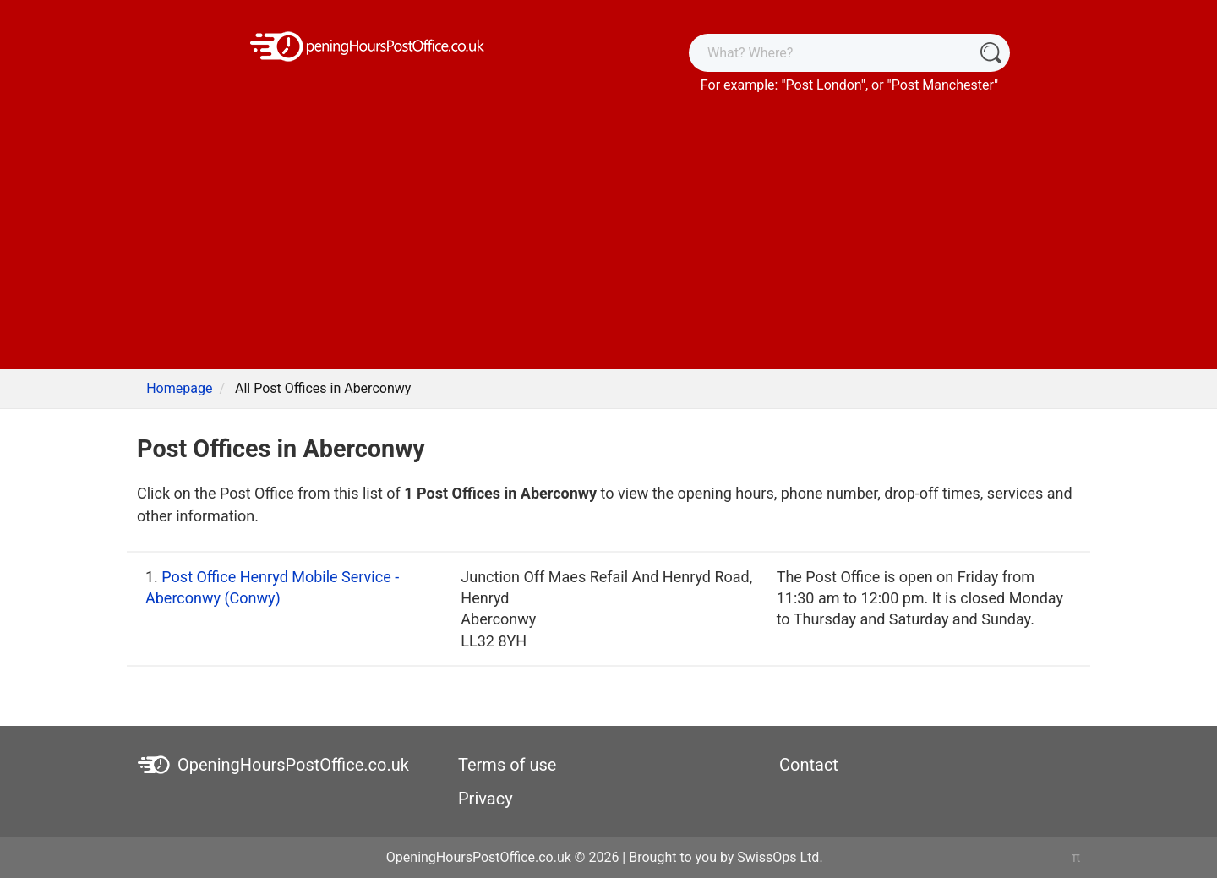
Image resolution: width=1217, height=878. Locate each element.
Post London (823, 85)
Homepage (179, 388)
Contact (808, 765)
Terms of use (507, 765)
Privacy (485, 798)
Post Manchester (943, 85)
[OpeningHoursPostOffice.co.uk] (367, 45)
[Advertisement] (608, 242)
